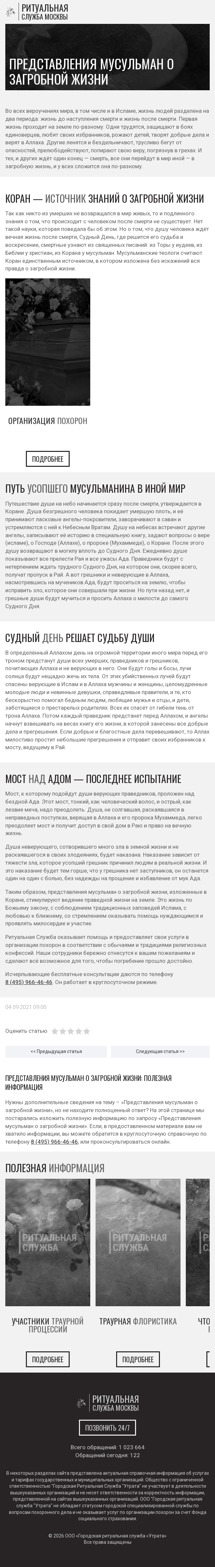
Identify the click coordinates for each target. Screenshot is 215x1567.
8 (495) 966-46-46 (28, 982)
